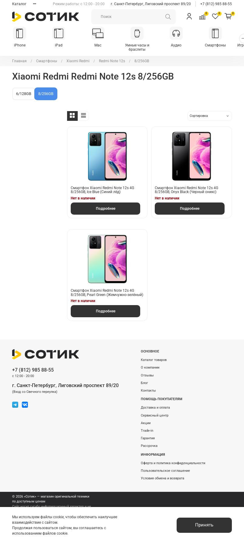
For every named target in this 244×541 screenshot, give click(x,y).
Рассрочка (149, 446)
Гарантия (148, 438)
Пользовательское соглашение (165, 471)
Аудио (183, 46)
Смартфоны (223, 46)
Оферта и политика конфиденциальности (173, 463)
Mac (101, 46)
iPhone (20, 46)
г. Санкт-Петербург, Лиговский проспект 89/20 (151, 4)
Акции (146, 423)
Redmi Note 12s (112, 62)
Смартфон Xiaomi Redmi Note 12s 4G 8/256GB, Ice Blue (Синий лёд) (102, 190)
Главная (19, 62)
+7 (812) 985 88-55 (216, 4)
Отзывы (147, 375)
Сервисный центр (154, 415)
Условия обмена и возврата (162, 478)
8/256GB (45, 94)
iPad (61, 46)
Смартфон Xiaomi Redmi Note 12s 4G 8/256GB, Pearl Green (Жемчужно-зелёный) (107, 293)
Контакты (148, 391)
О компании (150, 367)
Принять (204, 525)
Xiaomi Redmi (78, 62)
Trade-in (147, 431)
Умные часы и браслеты (142, 48)
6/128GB (23, 94)
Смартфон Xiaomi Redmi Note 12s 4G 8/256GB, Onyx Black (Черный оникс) (186, 190)
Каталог (19, 4)
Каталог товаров (154, 360)
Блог (144, 383)
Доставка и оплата (155, 408)
